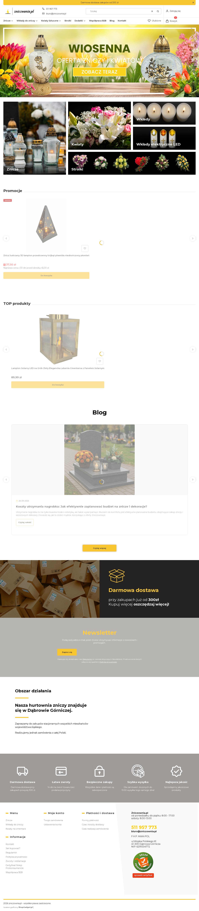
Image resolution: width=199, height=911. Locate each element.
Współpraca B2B (14, 872)
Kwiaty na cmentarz (16, 829)
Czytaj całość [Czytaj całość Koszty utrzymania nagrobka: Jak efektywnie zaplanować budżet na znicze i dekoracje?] (24, 522)
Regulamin (87, 659)
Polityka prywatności (16, 857)
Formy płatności (90, 820)
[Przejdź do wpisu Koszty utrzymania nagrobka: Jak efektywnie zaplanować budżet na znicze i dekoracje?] (99, 460)
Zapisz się (67, 652)
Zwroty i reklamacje (16, 861)
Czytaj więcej (99, 548)
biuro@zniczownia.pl (144, 831)
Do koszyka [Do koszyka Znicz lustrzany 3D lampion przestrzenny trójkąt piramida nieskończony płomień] (46, 275)
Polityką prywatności (108, 662)
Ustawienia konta (52, 824)
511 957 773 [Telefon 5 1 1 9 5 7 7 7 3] (51, 9)
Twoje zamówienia (53, 820)
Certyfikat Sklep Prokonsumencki (15, 866)
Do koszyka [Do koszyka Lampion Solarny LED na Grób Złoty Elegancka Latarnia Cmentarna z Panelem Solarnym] (58, 385)
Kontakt (10, 844)
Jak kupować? (13, 848)
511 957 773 (144, 827)
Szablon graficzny (18, 907)
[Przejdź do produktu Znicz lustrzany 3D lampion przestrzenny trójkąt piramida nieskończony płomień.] (46, 225)
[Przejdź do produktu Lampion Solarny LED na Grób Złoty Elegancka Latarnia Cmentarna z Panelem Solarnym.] (58, 338)
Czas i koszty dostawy (93, 824)
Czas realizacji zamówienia (95, 829)
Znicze (9, 820)
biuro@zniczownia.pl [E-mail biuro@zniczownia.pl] (56, 13)
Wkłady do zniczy (14, 824)
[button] (193, 2)
